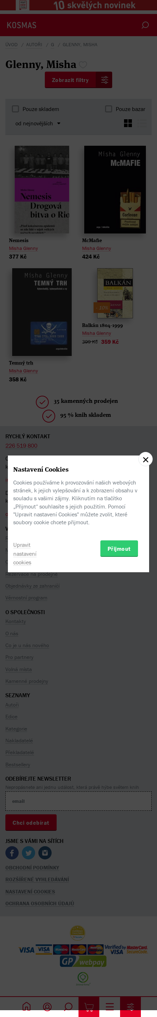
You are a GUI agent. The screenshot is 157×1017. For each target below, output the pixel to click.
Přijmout (119, 548)
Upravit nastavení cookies (25, 553)
